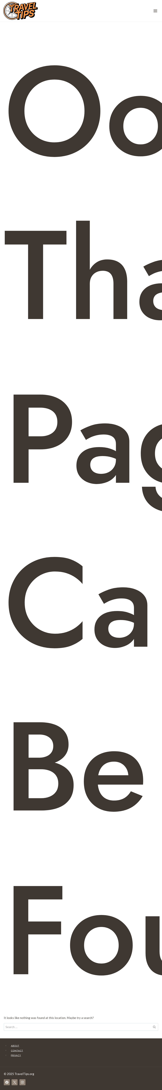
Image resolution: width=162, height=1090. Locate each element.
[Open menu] (155, 11)
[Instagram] (22, 1082)
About (15, 1046)
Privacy (16, 1055)
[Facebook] (7, 1082)
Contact (17, 1050)
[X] (15, 1082)
